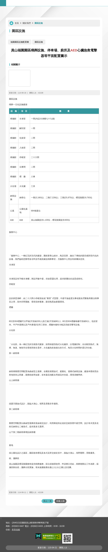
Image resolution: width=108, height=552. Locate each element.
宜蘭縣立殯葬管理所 (57, 3)
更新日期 (42, 548)
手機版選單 (3, 3)
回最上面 (60, 501)
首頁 (17, 23)
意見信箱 (16, 530)
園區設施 (39, 23)
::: (9, 21)
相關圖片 (15, 64)
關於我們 (27, 23)
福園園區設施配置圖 (20, 42)
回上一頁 (47, 501)
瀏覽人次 (63, 548)
